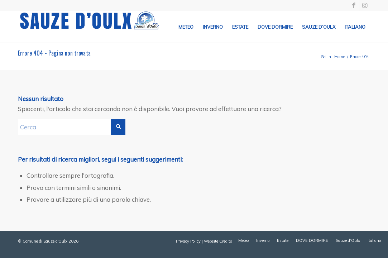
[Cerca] (71, 127)
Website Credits (218, 241)
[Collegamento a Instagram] (364, 5)
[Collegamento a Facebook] (354, 5)
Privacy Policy (188, 241)
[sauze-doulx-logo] (89, 27)
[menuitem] (186, 27)
